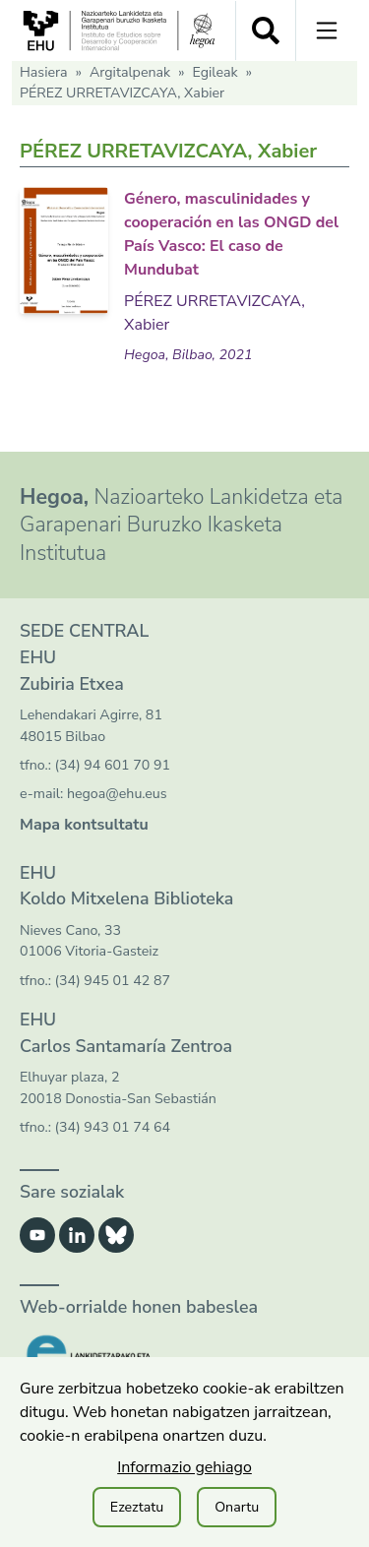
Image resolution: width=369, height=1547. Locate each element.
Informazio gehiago (184, 1467)
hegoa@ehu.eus (117, 793)
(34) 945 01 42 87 (112, 980)
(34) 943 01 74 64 (112, 1127)
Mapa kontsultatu (84, 824)
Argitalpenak (130, 72)
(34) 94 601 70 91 (112, 765)
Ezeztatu (136, 1507)
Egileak (214, 72)
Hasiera (44, 72)
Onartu (237, 1507)
